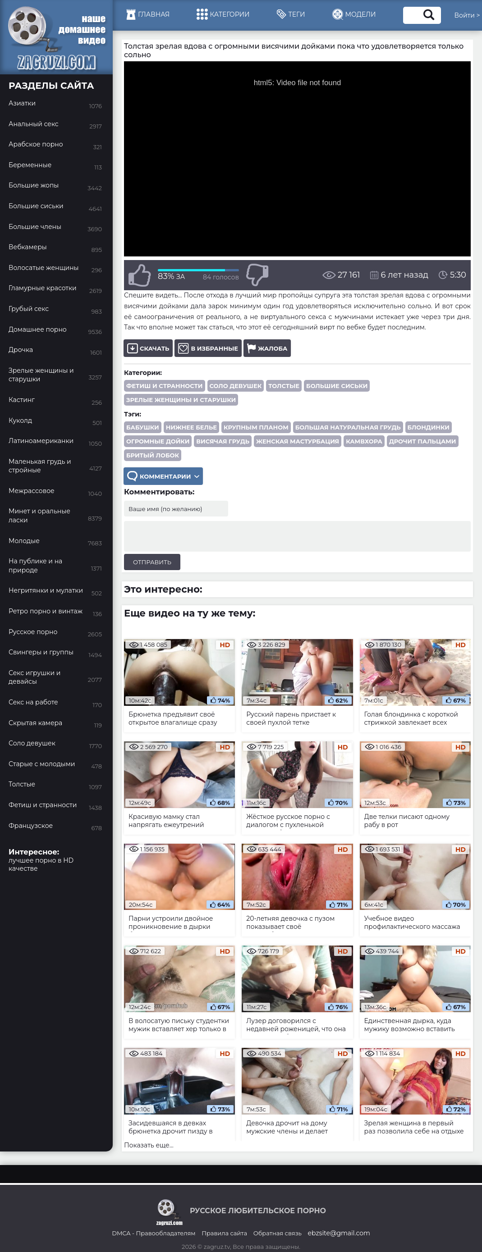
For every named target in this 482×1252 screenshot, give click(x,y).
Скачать (148, 348)
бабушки (142, 427)
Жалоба (267, 348)
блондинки (429, 427)
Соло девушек (236, 385)
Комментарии (163, 476)
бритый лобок (152, 455)
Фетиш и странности (164, 385)
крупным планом (256, 427)
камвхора (364, 441)
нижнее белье (191, 427)
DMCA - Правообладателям (153, 1233)
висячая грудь (222, 441)
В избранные (208, 348)
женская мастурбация (297, 441)
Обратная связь (277, 1233)
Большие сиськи (336, 385)
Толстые (283, 385)
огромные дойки (157, 441)
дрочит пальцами (422, 441)
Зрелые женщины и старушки (181, 399)
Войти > (467, 15)
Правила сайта (224, 1233)
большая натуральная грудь (348, 427)
